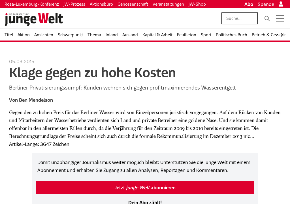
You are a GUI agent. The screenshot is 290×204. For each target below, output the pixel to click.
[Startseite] (34, 19)
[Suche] (267, 18)
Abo (248, 4)
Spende (266, 4)
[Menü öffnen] (279, 18)
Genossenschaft (133, 4)
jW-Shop (197, 4)
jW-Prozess (74, 4)
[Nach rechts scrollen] (281, 35)
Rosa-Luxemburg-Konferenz (32, 4)
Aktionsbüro (101, 4)
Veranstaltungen (168, 4)
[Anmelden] (281, 4)
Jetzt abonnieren (145, 187)
